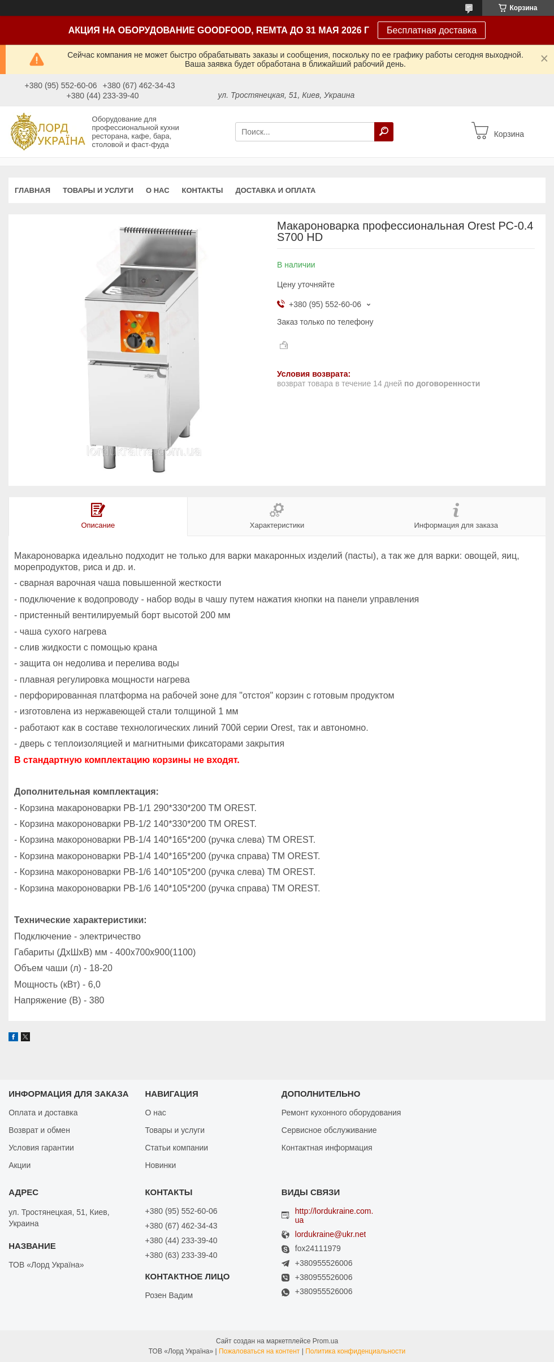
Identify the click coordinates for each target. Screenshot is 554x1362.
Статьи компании (176, 1147)
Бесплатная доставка (432, 30)
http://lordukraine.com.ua (334, 1215)
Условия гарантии (41, 1147)
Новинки (160, 1165)
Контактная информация (327, 1147)
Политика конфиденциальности (355, 1351)
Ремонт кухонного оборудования (341, 1112)
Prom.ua (325, 1341)
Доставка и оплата (275, 190)
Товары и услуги (98, 190)
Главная (32, 190)
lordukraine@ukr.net (330, 1234)
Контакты (202, 190)
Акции (19, 1165)
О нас (158, 190)
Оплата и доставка (42, 1112)
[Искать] (383, 131)
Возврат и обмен (39, 1130)
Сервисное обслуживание (329, 1130)
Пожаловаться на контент (259, 1351)
